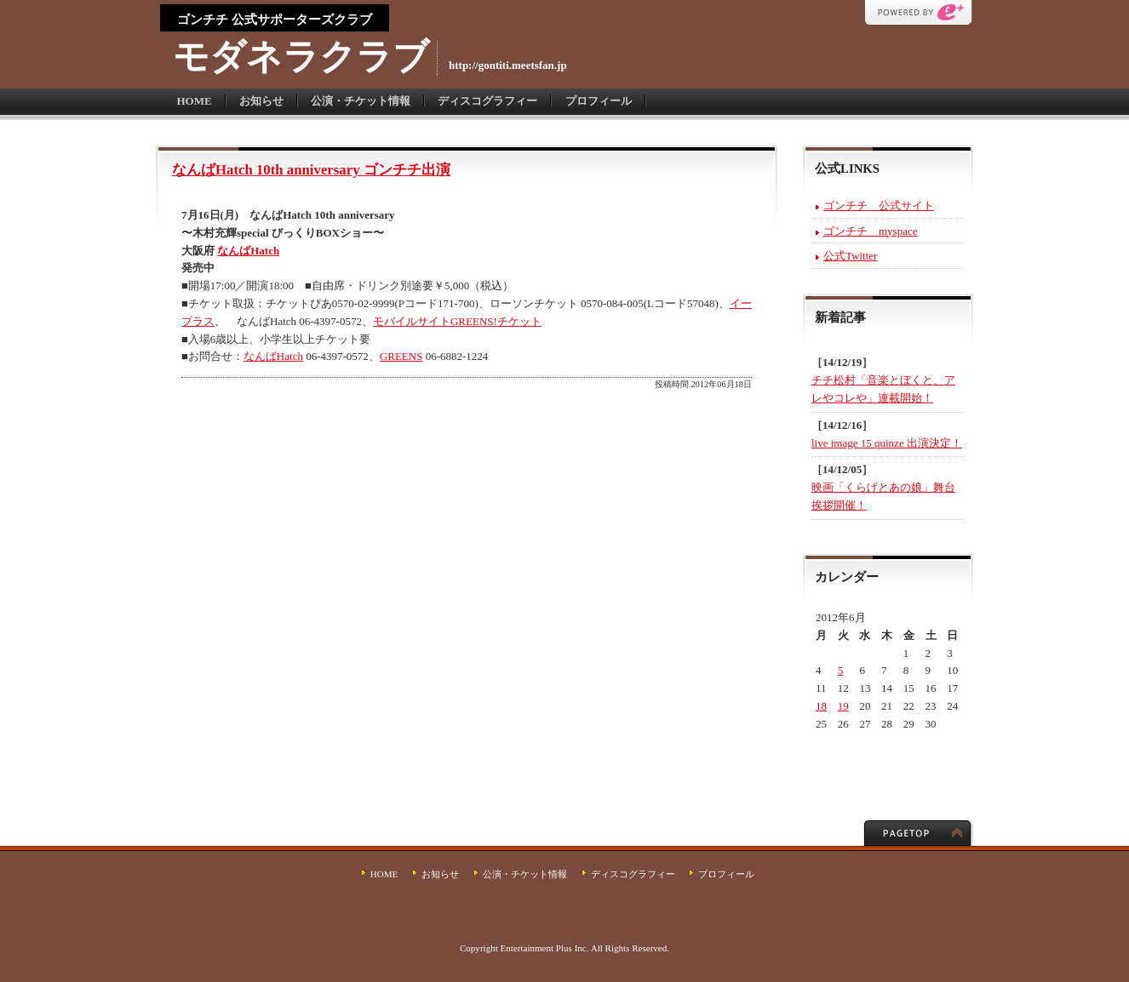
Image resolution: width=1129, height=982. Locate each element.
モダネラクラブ (301, 57)
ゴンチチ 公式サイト (878, 205)
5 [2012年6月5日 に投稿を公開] (841, 670)
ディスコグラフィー (487, 100)
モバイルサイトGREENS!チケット (457, 321)
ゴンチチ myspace (870, 231)
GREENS (401, 356)
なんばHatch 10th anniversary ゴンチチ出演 (311, 170)
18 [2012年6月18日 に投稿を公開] (821, 705)
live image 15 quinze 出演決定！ (886, 443)
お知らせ (261, 100)
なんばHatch (248, 250)
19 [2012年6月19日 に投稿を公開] (843, 705)
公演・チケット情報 (360, 100)
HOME (194, 100)
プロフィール (598, 100)
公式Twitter (850, 255)
